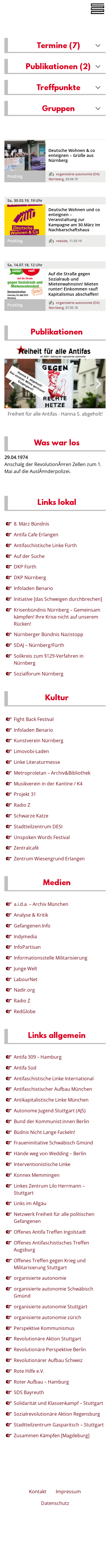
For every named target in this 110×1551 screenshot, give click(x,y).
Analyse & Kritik (31, 915)
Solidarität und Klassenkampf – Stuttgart (58, 1403)
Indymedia (25, 936)
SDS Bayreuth (29, 1392)
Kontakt (37, 1491)
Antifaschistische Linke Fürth (45, 545)
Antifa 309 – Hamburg (38, 1057)
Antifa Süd (25, 1068)
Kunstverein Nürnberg (38, 740)
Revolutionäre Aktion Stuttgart (47, 1338)
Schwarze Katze (31, 816)
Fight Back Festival (34, 719)
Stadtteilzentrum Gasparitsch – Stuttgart (59, 1425)
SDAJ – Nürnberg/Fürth (39, 645)
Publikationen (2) (58, 67)
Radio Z (22, 805)
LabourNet (26, 979)
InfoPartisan (27, 947)
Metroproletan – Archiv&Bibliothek (52, 773)
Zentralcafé (26, 848)
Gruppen (58, 109)
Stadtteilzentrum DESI (38, 826)
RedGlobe (24, 1011)
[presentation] (11, 384)
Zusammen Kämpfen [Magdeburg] (51, 1435)
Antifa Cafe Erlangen (36, 534)
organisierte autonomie (40, 1278)
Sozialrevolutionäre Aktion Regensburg (57, 1414)
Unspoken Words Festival (42, 837)
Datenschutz (55, 1503)
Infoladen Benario (33, 588)
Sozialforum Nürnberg (38, 674)
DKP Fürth (25, 566)
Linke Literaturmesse (37, 762)
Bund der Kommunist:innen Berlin (51, 1121)
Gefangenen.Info (32, 925)
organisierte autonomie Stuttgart (50, 1306)
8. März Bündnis (31, 524)
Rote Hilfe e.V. (29, 1371)
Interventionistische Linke (42, 1164)
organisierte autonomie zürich (47, 1317)
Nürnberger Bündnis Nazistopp (48, 634)
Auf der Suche (29, 556)
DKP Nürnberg (30, 577)
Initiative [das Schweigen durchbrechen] (58, 599)
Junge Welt (25, 968)
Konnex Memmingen (37, 1175)
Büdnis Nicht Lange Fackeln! (44, 1132)
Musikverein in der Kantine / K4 (48, 783)
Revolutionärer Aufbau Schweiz (48, 1360)
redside (58, 241)
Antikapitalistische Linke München (51, 1100)
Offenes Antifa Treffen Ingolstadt (50, 1232)
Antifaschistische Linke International (54, 1078)
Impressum (68, 1491)
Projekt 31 (25, 794)
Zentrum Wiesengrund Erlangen (49, 858)
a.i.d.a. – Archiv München (41, 904)
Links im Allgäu (30, 1203)
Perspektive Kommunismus (44, 1328)
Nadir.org (24, 990)
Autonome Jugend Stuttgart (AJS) (50, 1110)
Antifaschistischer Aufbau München (53, 1089)
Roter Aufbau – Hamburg (41, 1382)
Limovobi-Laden (31, 751)
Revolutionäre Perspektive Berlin (50, 1349)
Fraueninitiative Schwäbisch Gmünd (53, 1142)
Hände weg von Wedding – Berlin (50, 1153)
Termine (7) (58, 46)
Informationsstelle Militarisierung (50, 958)
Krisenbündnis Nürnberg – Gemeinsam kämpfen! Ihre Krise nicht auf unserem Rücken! (57, 617)
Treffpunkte (58, 88)
